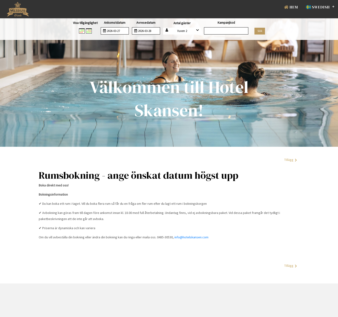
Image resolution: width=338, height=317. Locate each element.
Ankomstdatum (114, 22)
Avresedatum (145, 22)
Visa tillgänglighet (85, 23)
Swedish (318, 7)
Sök (259, 31)
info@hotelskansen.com (191, 237)
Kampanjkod (226, 22)
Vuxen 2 (182, 31)
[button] (182, 31)
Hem (291, 7)
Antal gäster (182, 23)
